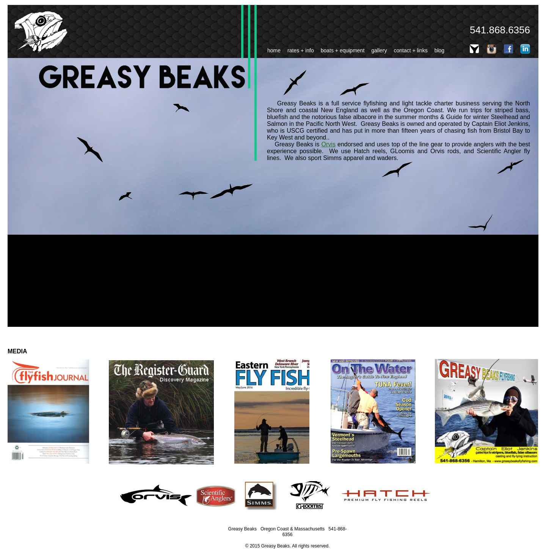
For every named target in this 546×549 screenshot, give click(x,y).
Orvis (329, 144)
